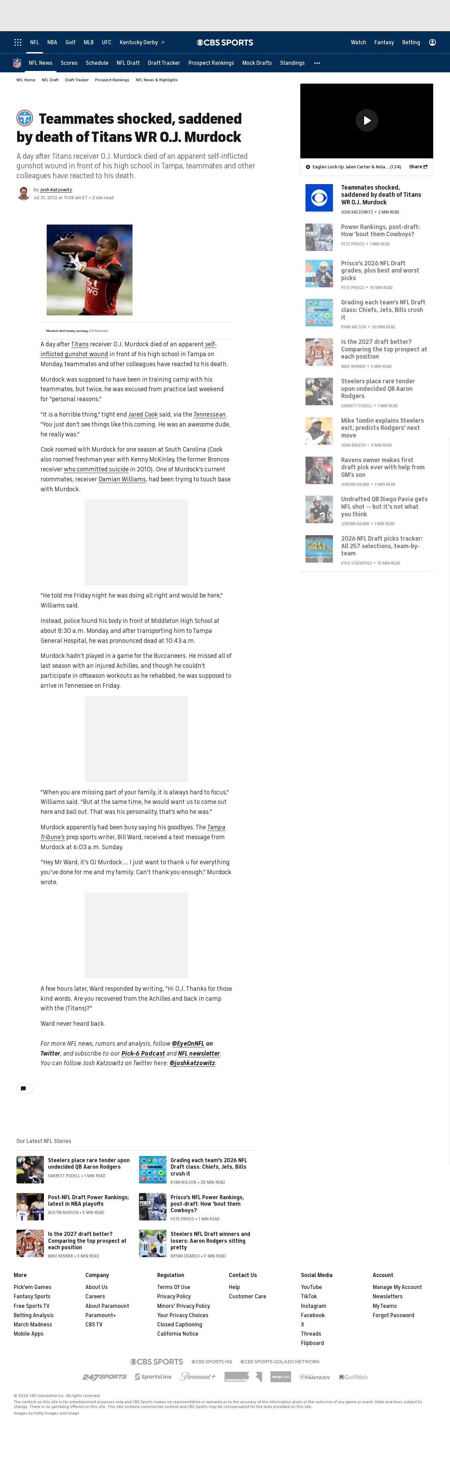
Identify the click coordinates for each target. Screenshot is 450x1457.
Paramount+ (100, 1315)
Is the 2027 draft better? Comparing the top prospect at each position (87, 1241)
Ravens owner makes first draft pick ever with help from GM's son (383, 467)
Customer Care (247, 1296)
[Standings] (292, 62)
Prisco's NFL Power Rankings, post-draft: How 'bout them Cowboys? (207, 1204)
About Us (96, 1287)
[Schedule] (97, 62)
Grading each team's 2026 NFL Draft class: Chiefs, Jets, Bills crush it (209, 1167)
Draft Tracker (77, 79)
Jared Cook (143, 414)
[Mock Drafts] (257, 62)
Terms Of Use (173, 1287)
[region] (366, 120)
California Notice (177, 1333)
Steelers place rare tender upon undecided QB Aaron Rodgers (89, 1163)
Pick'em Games (32, 1287)
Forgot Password (393, 1315)
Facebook (313, 1315)
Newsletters (388, 1296)
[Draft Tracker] (164, 62)
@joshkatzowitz (192, 1063)
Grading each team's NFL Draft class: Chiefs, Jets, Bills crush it (383, 309)
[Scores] (69, 62)
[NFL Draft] (128, 62)
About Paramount (107, 1306)
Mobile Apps (29, 1333)
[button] (317, 62)
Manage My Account (397, 1287)
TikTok (309, 1296)
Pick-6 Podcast (143, 1053)
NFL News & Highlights (157, 79)
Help (234, 1287)
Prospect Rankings (112, 79)
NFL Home (25, 79)
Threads (311, 1333)
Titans (80, 344)
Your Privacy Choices (182, 1315)
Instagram (313, 1306)
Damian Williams (122, 479)
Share (415, 166)
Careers (95, 1296)
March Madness (33, 1324)
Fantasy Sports (32, 1296)
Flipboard (312, 1343)
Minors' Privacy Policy (183, 1306)
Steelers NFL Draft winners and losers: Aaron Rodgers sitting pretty (210, 1241)
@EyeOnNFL (188, 1043)
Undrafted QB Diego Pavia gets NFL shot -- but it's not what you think (384, 506)
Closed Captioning (179, 1324)
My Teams (385, 1306)
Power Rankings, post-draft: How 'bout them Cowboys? (380, 230)
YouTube (311, 1287)
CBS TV (94, 1324)
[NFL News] (41, 62)
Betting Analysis (34, 1315)
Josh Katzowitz (56, 190)
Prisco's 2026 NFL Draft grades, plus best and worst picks (380, 270)
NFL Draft (50, 79)
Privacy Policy (174, 1296)
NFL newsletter (199, 1053)
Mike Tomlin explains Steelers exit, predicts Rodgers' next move (382, 428)
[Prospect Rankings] (211, 62)
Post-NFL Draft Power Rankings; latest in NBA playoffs (88, 1200)
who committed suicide (96, 469)
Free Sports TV (32, 1306)
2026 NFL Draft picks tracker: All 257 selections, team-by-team (382, 545)
